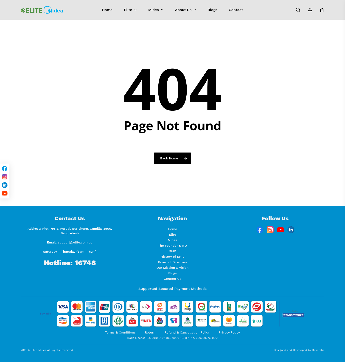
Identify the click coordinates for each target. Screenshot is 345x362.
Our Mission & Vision (173, 267)
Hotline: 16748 (70, 262)
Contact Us (172, 278)
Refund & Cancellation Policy (187, 332)
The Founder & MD (172, 245)
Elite (172, 234)
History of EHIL (172, 256)
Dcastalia (318, 350)
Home (172, 229)
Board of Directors (172, 262)
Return (150, 332)
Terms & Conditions (120, 332)
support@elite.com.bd (75, 242)
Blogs (172, 273)
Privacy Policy (229, 332)
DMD (172, 251)
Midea (172, 240)
